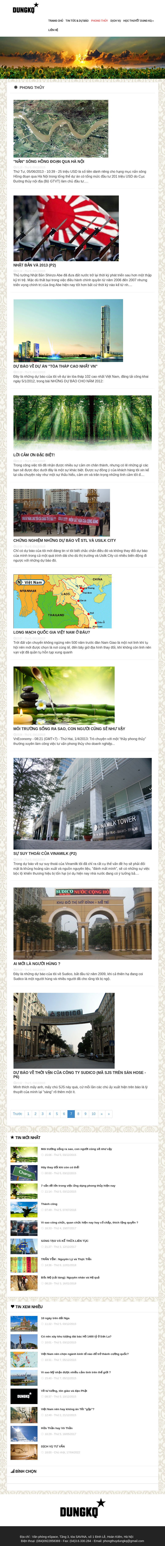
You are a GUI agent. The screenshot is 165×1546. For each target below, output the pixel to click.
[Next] (101, 1115)
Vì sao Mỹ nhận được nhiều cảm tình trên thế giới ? (76, 1373)
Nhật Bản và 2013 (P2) (35, 265)
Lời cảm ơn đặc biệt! (34, 455)
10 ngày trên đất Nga (55, 1318)
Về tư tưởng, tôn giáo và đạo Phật (64, 1391)
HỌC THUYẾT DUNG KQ (138, 20)
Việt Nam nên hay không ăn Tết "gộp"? (67, 1409)
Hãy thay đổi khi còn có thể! (60, 1167)
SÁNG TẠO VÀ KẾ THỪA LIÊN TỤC (64, 1241)
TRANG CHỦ (55, 20)
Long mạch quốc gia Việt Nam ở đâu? (52, 632)
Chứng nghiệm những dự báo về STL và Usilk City (65, 541)
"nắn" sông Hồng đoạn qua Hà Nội (49, 161)
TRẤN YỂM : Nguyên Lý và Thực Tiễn (66, 1259)
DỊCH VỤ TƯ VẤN (53, 1447)
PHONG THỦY (99, 20)
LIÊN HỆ (53, 30)
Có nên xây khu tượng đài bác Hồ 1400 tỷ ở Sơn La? (76, 1337)
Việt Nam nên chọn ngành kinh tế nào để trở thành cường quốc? (84, 1354)
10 (93, 1114)
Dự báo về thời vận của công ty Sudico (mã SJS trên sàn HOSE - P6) (80, 1075)
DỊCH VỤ (115, 20)
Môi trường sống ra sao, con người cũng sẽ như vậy (69, 729)
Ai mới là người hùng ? (37, 964)
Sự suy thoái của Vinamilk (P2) (45, 854)
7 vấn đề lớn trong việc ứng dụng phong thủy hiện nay (78, 1186)
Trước (17, 1114)
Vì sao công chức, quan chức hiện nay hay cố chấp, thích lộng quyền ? (89, 1223)
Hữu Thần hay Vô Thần (56, 1428)
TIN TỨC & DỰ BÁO (77, 20)
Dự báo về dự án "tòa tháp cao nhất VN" (56, 366)
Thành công (49, 1204)
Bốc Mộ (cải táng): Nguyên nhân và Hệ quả (70, 1278)
